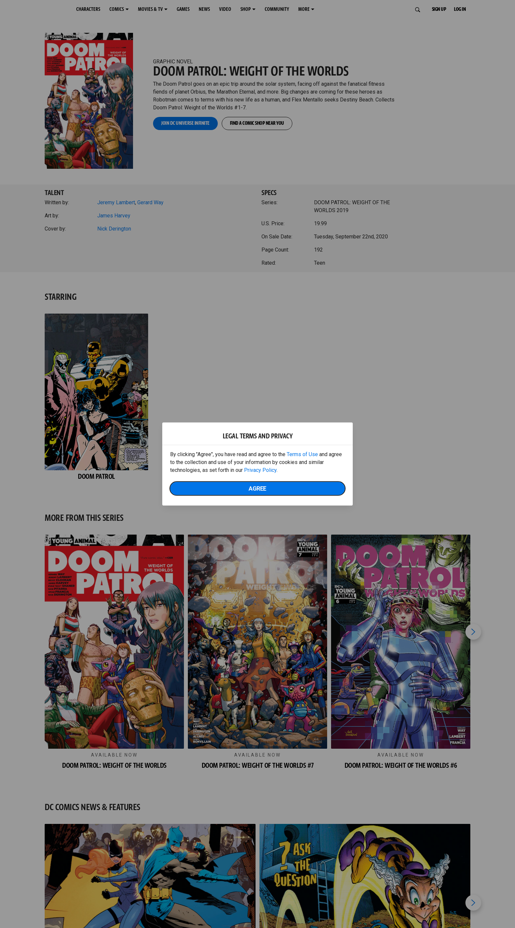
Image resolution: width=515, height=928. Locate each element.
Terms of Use (302, 454)
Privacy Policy (260, 470)
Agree (257, 488)
